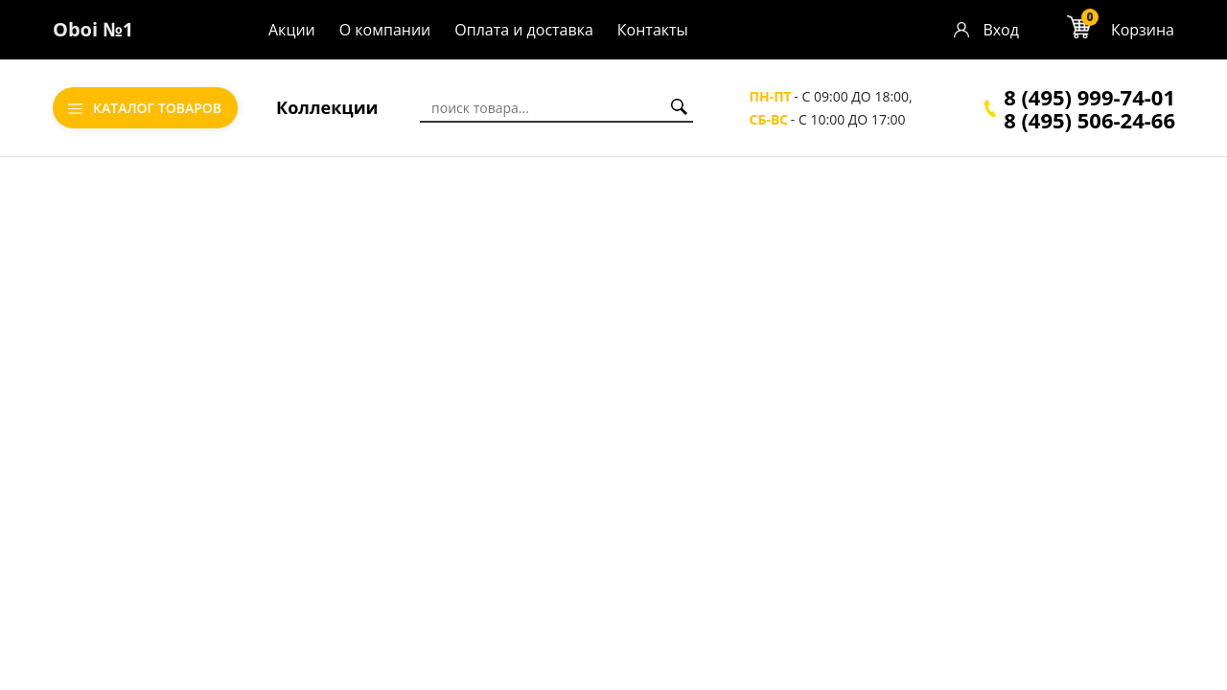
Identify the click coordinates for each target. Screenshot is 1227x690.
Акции (291, 29)
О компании (385, 29)
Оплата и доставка (523, 29)
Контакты (652, 29)
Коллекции (327, 107)
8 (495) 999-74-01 (1089, 96)
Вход (1001, 29)
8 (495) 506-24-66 (1089, 119)
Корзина (1142, 29)
